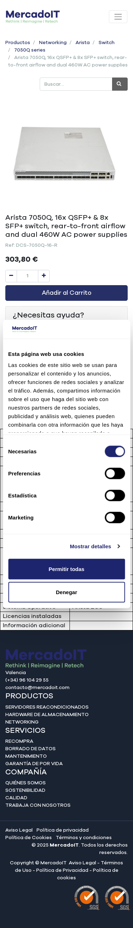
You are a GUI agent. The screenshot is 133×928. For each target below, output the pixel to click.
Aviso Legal (19, 830)
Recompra (19, 741)
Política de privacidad (63, 830)
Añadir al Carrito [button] (67, 293)
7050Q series (29, 50)
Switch (107, 42)
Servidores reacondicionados (47, 707)
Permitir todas (66, 569)
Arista (83, 42)
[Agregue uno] (44, 276)
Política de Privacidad (62, 870)
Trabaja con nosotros (38, 805)
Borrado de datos (30, 748)
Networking (53, 42)
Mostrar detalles (90, 546)
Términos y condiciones (84, 837)
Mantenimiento (26, 756)
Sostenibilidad (25, 790)
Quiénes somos (25, 782)
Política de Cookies (28, 837)
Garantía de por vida (34, 763)
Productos (17, 42)
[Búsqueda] (120, 84)
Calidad (16, 797)
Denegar (66, 592)
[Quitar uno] (11, 276)
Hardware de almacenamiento (47, 714)
